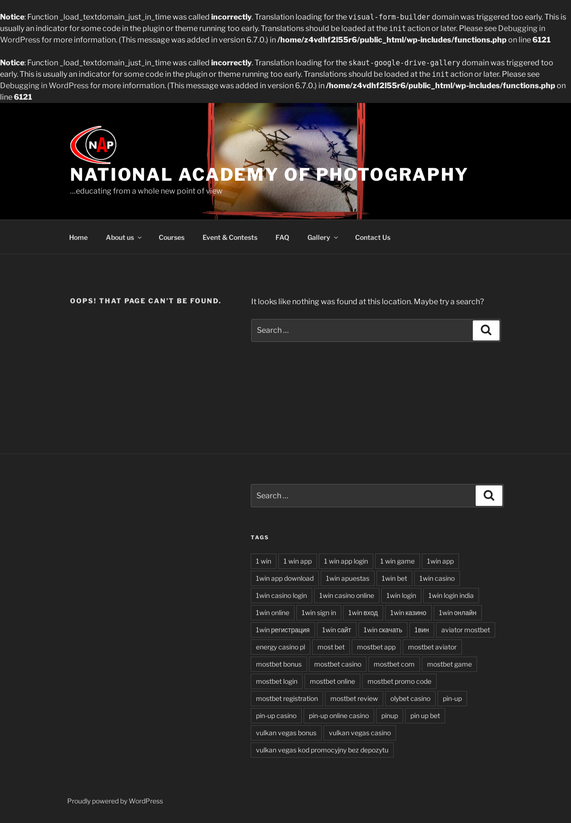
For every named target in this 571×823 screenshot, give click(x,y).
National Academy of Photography (269, 174)
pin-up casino (276, 715)
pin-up (452, 698)
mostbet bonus (279, 664)
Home (78, 237)
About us (124, 237)
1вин (422, 630)
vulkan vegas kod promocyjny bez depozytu (322, 750)
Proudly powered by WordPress (115, 801)
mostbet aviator (432, 647)
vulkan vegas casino (360, 733)
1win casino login (281, 595)
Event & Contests (230, 237)
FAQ (282, 237)
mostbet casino (337, 664)
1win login (401, 595)
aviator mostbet (465, 630)
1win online (272, 612)
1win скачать (383, 630)
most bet (331, 647)
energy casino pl (280, 647)
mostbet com (394, 664)
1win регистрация (283, 630)
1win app (440, 561)
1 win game (397, 561)
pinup (389, 715)
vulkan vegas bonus (286, 733)
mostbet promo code (399, 681)
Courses (171, 237)
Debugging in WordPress (44, 85)
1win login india (451, 595)
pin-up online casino (339, 715)
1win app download (285, 578)
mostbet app (376, 647)
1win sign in (319, 612)
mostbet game (449, 664)
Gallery (323, 237)
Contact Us (372, 237)
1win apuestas (347, 578)
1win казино (408, 612)
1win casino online (346, 595)
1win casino (437, 578)
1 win (263, 561)
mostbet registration (287, 698)
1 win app (298, 561)
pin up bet (425, 715)
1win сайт (336, 630)
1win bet (394, 578)
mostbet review (354, 698)
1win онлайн (458, 612)
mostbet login (276, 681)
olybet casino (410, 698)
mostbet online (332, 681)
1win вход (363, 612)
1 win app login (346, 561)
